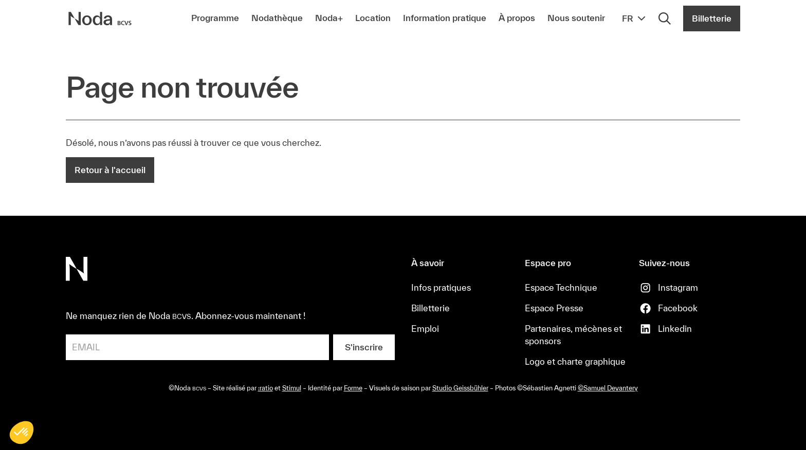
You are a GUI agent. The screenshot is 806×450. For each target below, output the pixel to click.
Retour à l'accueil (110, 170)
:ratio (265, 388)
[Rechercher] (664, 18)
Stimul (291, 388)
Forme (353, 388)
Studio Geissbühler (460, 388)
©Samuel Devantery (608, 388)
